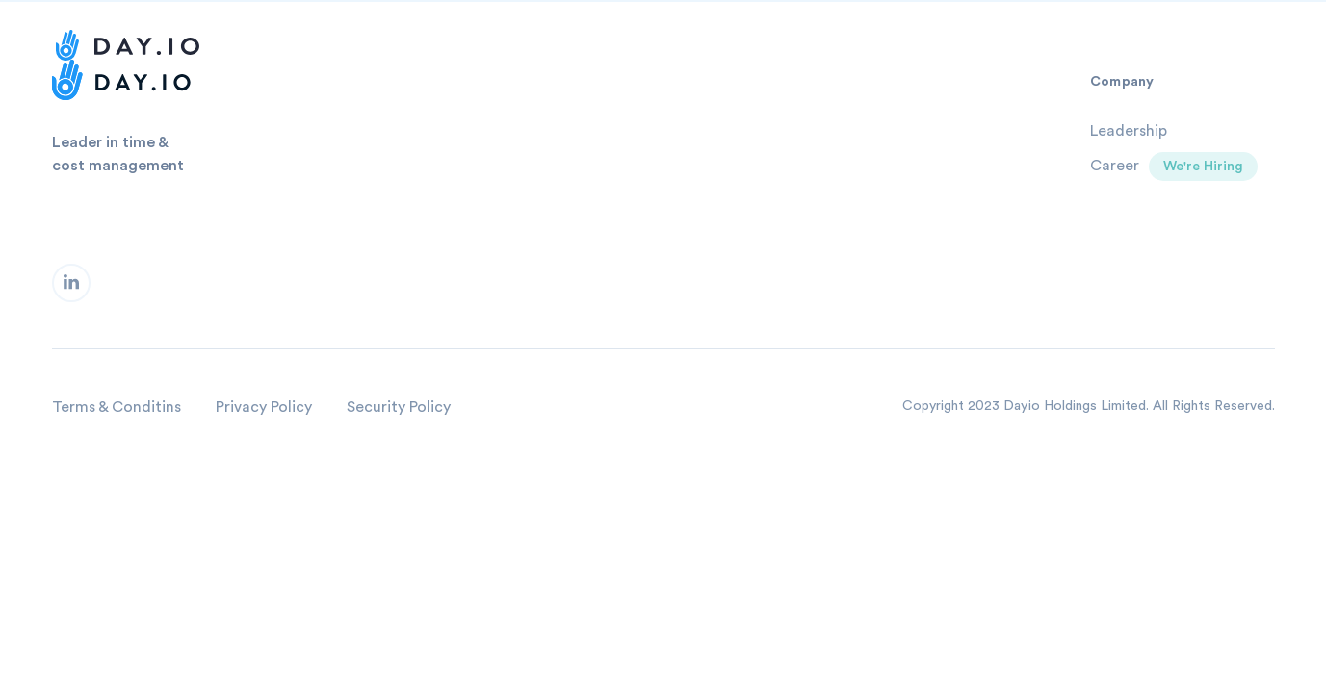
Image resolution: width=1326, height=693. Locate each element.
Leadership (1128, 131)
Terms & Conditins (116, 407)
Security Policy (399, 407)
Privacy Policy (264, 407)
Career (1114, 165)
